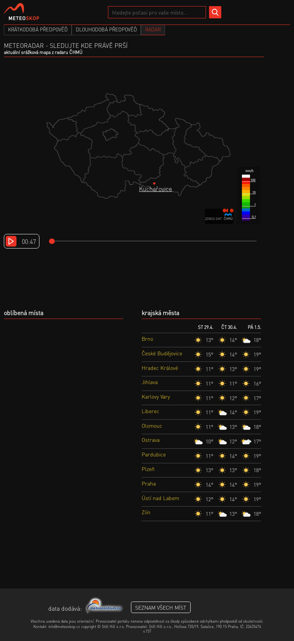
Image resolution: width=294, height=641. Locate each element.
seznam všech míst (160, 607)
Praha (149, 483)
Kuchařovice (155, 189)
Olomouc (152, 425)
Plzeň (148, 468)
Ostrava (151, 439)
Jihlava (150, 381)
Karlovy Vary (156, 396)
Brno (147, 338)
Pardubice (154, 454)
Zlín (146, 512)
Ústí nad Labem (160, 497)
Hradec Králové (160, 367)
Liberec (150, 410)
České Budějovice (162, 353)
